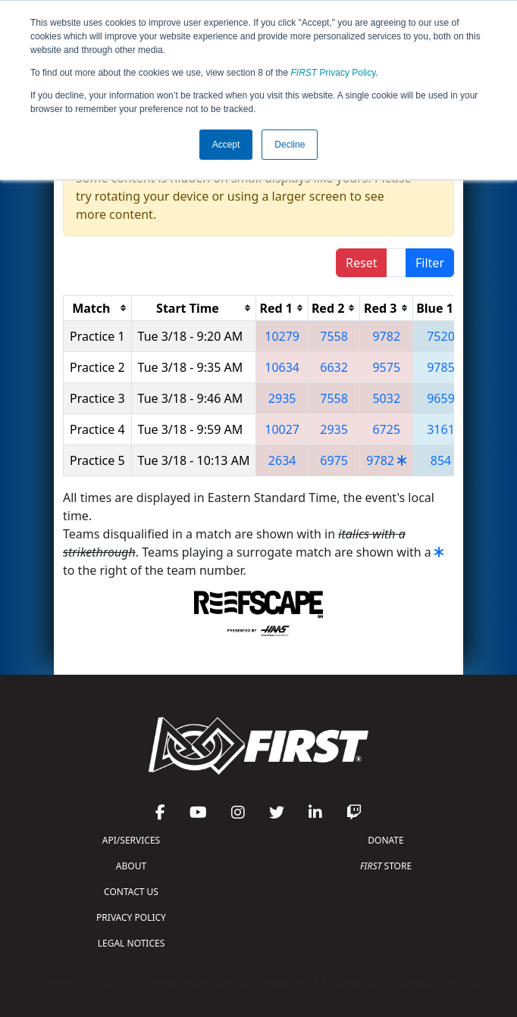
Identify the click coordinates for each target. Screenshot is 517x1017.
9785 (441, 367)
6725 (386, 429)
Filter (429, 262)
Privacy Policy (333, 72)
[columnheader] (98, 307)
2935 (282, 398)
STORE (386, 865)
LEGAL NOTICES (131, 943)
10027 (282, 429)
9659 (441, 398)
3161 (441, 429)
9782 (386, 336)
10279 (282, 336)
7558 (334, 336)
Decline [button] (289, 144)
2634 (282, 460)
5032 (386, 398)
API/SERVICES (131, 840)
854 (441, 460)
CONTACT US (131, 891)
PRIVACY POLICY (131, 917)
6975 (334, 460)
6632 (334, 367)
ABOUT (131, 865)
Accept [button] (226, 144)
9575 (386, 367)
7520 (441, 336)
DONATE (385, 840)
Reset (361, 262)
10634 (282, 367)
